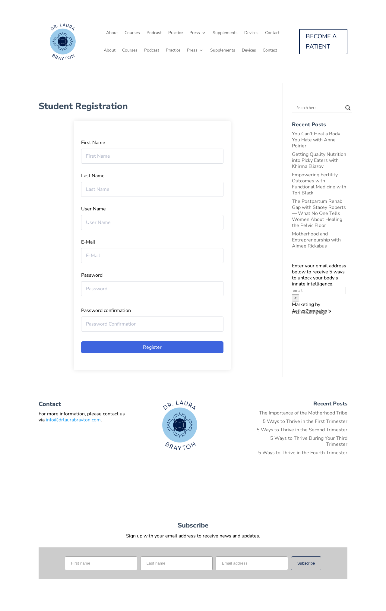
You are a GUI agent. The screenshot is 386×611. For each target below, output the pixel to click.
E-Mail (88, 242)
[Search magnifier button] (348, 108)
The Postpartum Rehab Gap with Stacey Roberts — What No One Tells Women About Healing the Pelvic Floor (319, 213)
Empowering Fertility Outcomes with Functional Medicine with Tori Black (319, 184)
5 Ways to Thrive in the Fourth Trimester (302, 452)
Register (152, 347)
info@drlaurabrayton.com (73, 420)
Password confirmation (106, 310)
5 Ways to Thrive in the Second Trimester (302, 430)
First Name (93, 143)
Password (92, 275)
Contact (272, 33)
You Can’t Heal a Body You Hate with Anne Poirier (316, 140)
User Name (93, 209)
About (112, 33)
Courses (132, 33)
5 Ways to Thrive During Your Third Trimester (308, 441)
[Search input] (319, 108)
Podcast (154, 33)
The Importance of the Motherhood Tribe (303, 413)
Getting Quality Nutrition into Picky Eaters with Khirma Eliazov (319, 160)
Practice (175, 33)
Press (194, 33)
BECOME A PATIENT (321, 41)
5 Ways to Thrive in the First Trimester (305, 421)
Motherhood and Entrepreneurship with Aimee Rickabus (316, 240)
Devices (251, 33)
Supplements (225, 33)
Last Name (93, 176)
